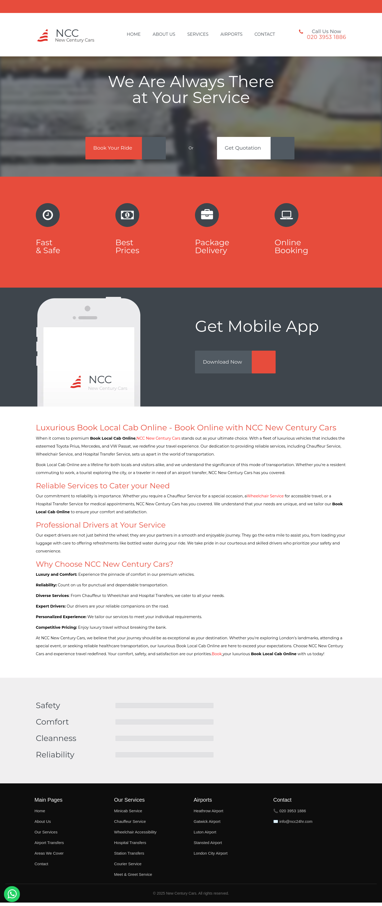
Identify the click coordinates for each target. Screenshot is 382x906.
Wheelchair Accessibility (135, 835)
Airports (231, 34)
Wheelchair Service (265, 499)
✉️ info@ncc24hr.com (292, 825)
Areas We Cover (49, 856)
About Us (164, 34)
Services (198, 34)
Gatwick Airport (207, 825)
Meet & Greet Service (133, 878)
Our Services (46, 835)
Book (217, 657)
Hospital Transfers (130, 846)
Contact (264, 34)
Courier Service (127, 867)
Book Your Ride (112, 148)
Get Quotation (245, 148)
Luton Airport (205, 835)
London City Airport (211, 856)
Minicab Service (128, 814)
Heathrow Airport (208, 814)
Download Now (224, 365)
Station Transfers (129, 856)
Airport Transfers (49, 846)
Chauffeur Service (130, 825)
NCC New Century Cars (158, 441)
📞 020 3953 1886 (289, 814)
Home (134, 34)
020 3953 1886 (326, 37)
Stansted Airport (208, 846)
